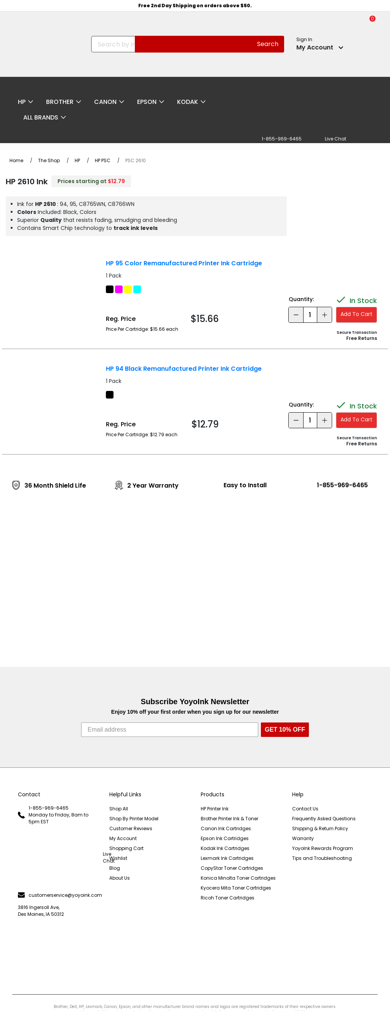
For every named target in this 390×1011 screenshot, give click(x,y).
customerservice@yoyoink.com (58, 895)
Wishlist (118, 858)
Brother (60, 101)
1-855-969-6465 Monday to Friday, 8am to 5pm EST (53, 815)
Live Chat (58, 857)
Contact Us (305, 808)
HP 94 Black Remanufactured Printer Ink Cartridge (184, 368)
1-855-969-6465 (342, 485)
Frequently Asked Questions (324, 818)
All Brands (40, 117)
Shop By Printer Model (133, 818)
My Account (123, 838)
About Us (119, 878)
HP (22, 101)
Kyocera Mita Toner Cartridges (236, 888)
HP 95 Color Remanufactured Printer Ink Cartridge (184, 263)
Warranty (303, 838)
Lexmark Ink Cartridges (227, 858)
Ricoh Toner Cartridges (227, 898)
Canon (105, 101)
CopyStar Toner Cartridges (232, 868)
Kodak (187, 101)
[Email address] (169, 729)
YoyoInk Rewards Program (322, 848)
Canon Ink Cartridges (226, 828)
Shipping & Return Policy (320, 828)
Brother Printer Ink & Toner (229, 818)
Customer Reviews (130, 828)
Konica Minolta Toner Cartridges (238, 878)
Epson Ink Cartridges (225, 838)
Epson (147, 101)
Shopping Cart (126, 848)
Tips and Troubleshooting (322, 858)
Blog (114, 868)
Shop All (118, 808)
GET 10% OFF (285, 729)
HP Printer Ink (215, 808)
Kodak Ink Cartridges (225, 848)
